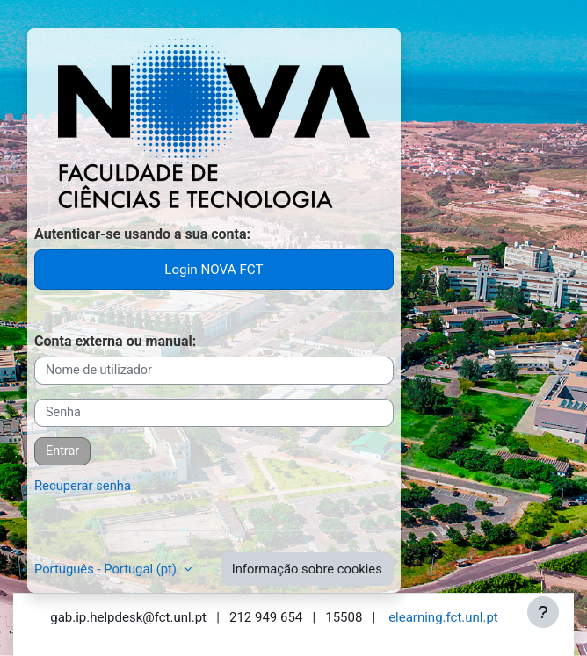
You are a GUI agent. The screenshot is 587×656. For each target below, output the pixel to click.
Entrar (62, 450)
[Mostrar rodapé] (543, 612)
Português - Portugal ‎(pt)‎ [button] (107, 569)
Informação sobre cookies (307, 569)
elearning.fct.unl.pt (443, 617)
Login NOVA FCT (213, 270)
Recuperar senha (82, 486)
